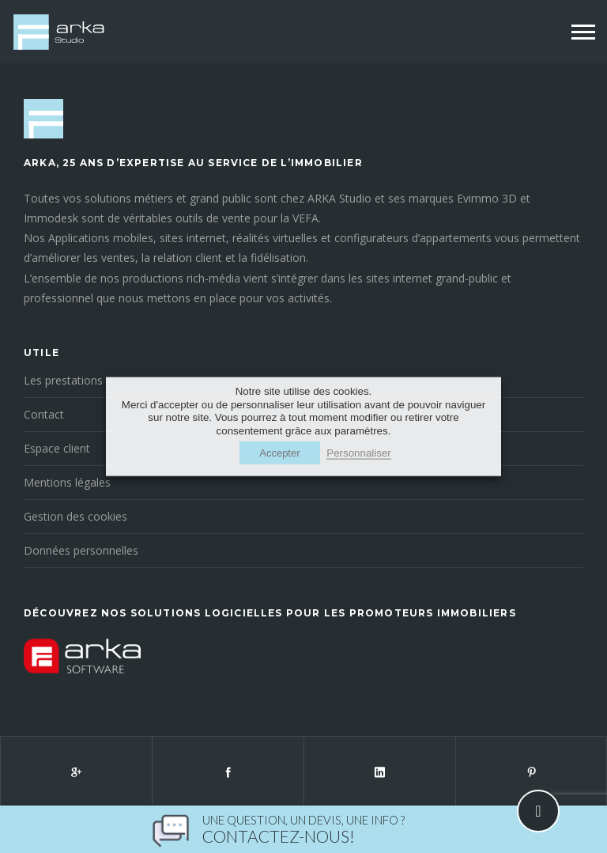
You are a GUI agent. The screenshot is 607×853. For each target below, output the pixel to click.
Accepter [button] (279, 452)
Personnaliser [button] (358, 452)
